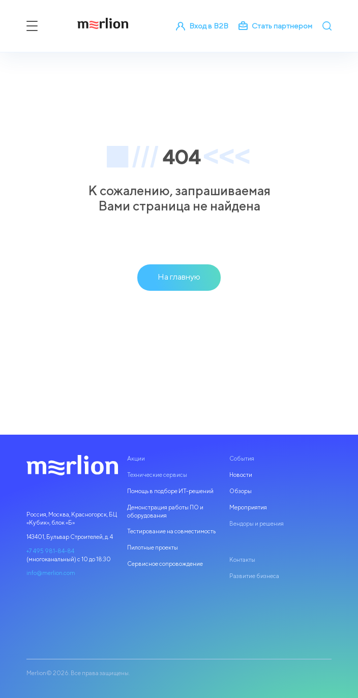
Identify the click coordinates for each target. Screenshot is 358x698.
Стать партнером (275, 26)
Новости (240, 474)
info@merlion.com (50, 572)
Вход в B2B (202, 26)
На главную (179, 276)
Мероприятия (248, 507)
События (241, 458)
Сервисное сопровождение (165, 563)
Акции (136, 458)
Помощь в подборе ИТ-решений (170, 491)
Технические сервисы (157, 474)
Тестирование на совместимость (171, 531)
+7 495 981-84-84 (50, 551)
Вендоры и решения (256, 523)
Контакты (242, 559)
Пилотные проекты (152, 547)
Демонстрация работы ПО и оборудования (165, 511)
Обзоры (240, 491)
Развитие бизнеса (254, 576)
